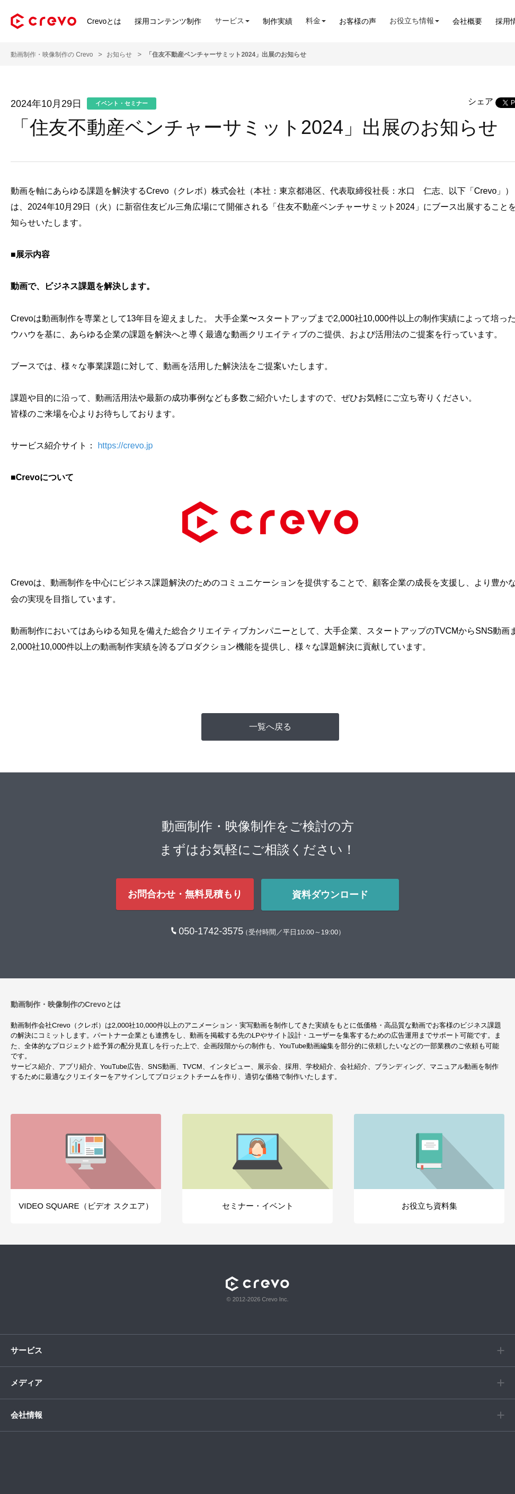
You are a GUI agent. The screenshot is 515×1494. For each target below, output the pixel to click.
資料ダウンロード (330, 893)
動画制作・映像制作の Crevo (52, 54)
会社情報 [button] (26, 1413)
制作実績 (277, 21)
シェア (480, 101)
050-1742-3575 (212, 930)
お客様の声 (357, 21)
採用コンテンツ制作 (168, 21)
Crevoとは (104, 21)
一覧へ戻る (270, 726)
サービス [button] (232, 20)
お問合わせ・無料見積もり (185, 893)
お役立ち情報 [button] (414, 20)
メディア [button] (26, 1381)
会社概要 (467, 21)
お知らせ (119, 54)
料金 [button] (316, 20)
